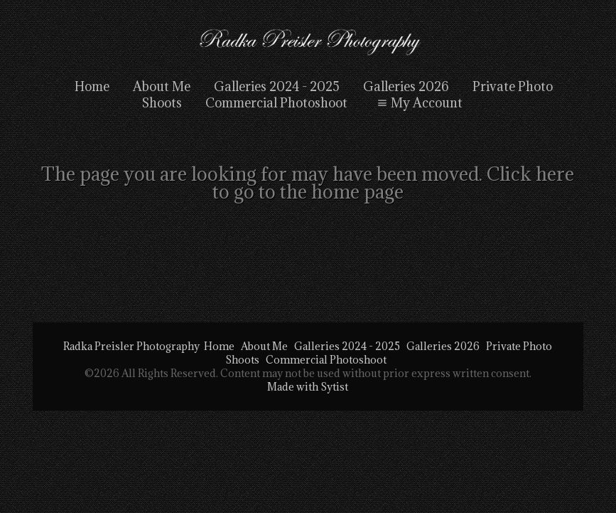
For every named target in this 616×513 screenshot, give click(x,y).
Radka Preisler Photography (131, 346)
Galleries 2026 (406, 86)
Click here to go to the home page (393, 182)
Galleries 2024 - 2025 (277, 86)
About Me (161, 86)
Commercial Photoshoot (326, 359)
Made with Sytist (307, 386)
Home (92, 86)
